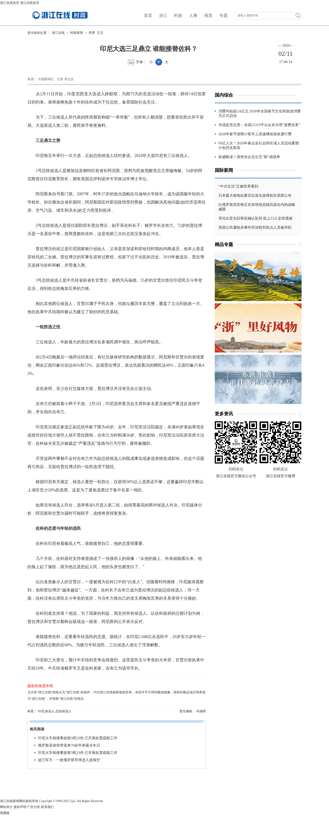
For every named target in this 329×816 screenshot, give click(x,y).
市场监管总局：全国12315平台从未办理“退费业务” (259, 125)
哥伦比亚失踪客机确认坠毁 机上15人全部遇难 (255, 218)
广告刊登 (33, 807)
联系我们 (47, 807)
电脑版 (5, 813)
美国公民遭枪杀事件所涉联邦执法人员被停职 (255, 227)
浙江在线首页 (9, 3)
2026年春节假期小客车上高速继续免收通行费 (255, 134)
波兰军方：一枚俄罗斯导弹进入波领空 (69, 760)
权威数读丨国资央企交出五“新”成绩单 (249, 157)
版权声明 (20, 807)
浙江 (163, 15)
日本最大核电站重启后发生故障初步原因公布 (255, 195)
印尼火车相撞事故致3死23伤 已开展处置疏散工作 (77, 738)
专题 (223, 15)
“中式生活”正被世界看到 (238, 186)
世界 (92, 32)
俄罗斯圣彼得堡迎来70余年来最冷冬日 (69, 745)
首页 (148, 15)
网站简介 (6, 807)
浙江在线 (58, 32)
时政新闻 (76, 32)
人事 (193, 15)
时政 (178, 15)
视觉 (208, 15)
